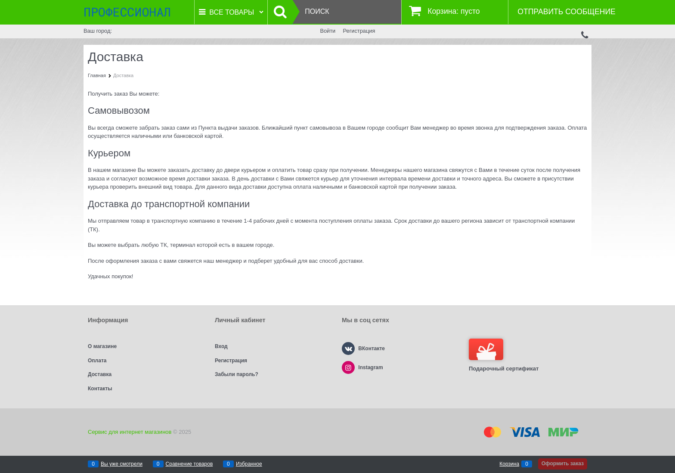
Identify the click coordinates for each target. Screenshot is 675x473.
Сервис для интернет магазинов (129, 432)
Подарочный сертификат (504, 355)
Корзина (509, 464)
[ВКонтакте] (348, 348)
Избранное (249, 464)
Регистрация (359, 31)
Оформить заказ (563, 464)
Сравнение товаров (189, 464)
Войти (327, 31)
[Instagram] (348, 367)
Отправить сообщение (566, 11)
